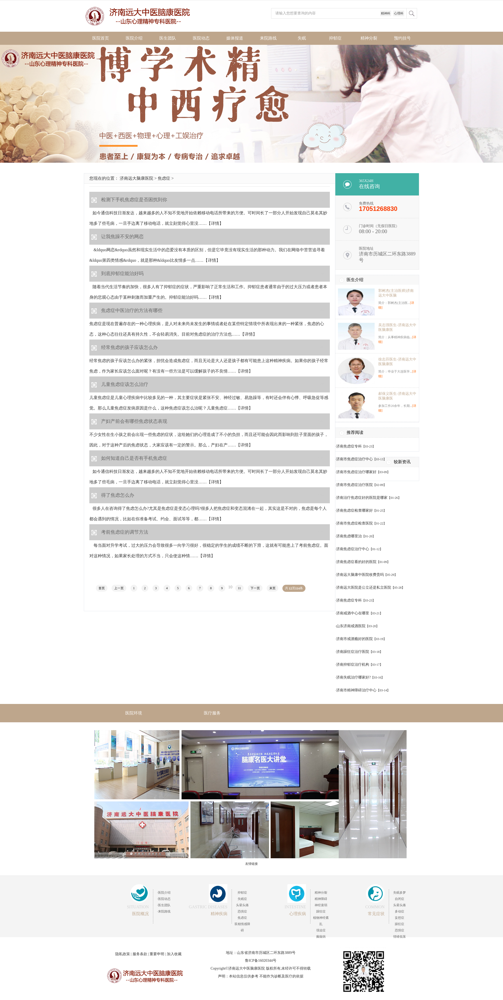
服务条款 (140, 954)
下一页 (255, 588)
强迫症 (321, 930)
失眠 (302, 38)
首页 (102, 588)
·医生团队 (164, 905)
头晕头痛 (242, 905)
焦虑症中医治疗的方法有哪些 (131, 310)
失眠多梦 (399, 892)
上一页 (119, 588)
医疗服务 (212, 713)
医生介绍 (355, 279)
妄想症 (399, 918)
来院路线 (268, 38)
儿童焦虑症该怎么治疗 (124, 384)
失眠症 (242, 899)
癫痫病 (321, 936)
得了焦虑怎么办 (117, 495)
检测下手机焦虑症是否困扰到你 (134, 199)
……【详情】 (210, 223)
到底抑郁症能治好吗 (122, 273)
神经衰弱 (321, 905)
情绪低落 (399, 936)
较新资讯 (402, 462)
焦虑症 (164, 178)
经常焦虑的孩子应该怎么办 (129, 347)
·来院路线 (164, 911)
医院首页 (100, 38)
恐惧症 (242, 911)
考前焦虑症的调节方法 (124, 532)
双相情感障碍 (242, 927)
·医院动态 (164, 899)
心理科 (398, 13)
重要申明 (157, 954)
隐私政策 (122, 954)
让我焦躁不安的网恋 (122, 236)
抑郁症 (335, 38)
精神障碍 (321, 899)
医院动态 (201, 38)
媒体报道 (234, 38)
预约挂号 (402, 38)
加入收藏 (174, 954)
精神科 (385, 13)
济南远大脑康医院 (136, 178)
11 (239, 588)
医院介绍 (134, 38)
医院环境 (133, 713)
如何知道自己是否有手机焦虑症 (134, 458)
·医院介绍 (164, 892)
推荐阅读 (355, 432)
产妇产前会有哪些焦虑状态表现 (134, 421)
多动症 (399, 911)
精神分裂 (368, 38)
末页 (272, 588)
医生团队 (167, 38)
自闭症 (399, 899)
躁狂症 (321, 911)
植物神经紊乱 (321, 921)
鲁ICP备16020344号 (260, 961)
